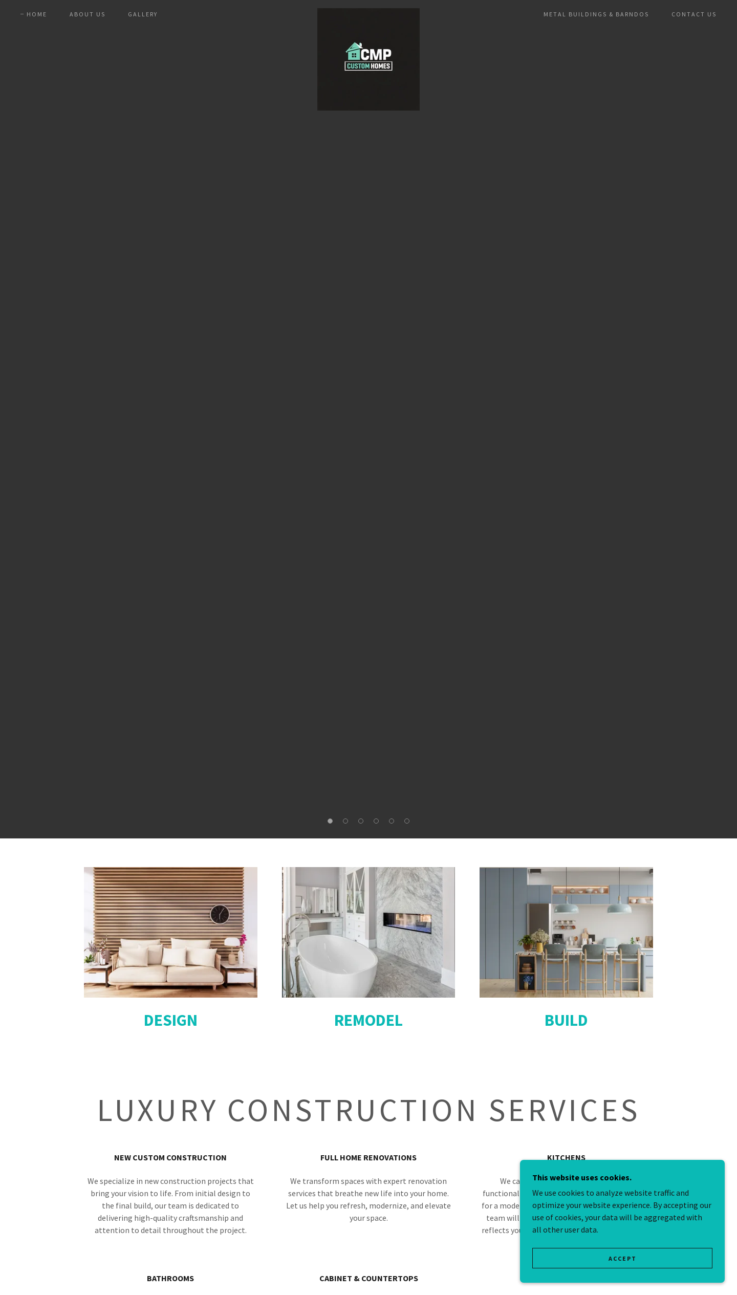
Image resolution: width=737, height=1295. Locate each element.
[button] (330, 821)
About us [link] (87, 14)
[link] (368, 12)
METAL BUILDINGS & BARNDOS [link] (596, 14)
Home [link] (37, 14)
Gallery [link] (143, 14)
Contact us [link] (694, 14)
